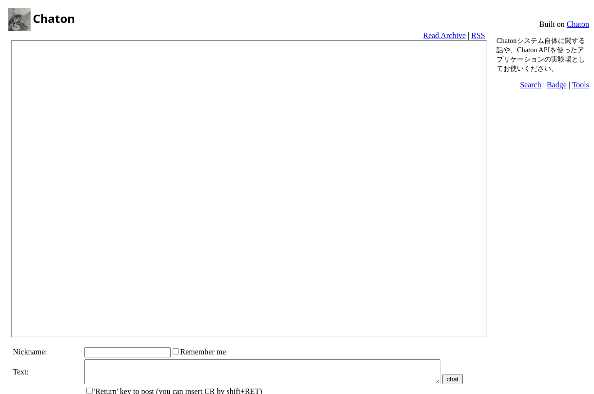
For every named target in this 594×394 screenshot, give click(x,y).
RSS (478, 35)
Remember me (201, 352)
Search (530, 85)
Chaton (578, 24)
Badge (557, 85)
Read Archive (444, 35)
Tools (580, 85)
